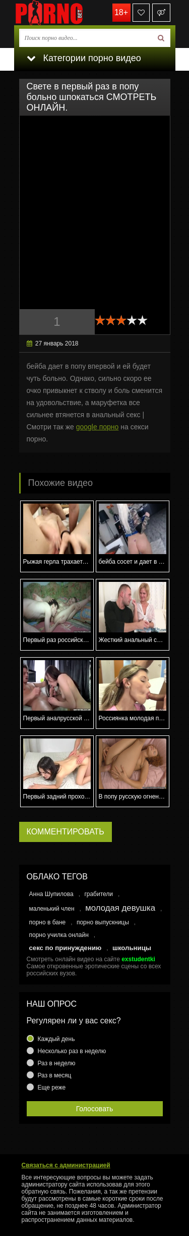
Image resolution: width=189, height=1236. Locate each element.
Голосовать (94, 1109)
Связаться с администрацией (66, 1165)
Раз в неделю (57, 1063)
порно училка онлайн (59, 934)
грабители (98, 894)
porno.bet (64, 12)
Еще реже (52, 1087)
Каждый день (56, 1039)
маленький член (52, 908)
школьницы (131, 948)
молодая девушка (120, 908)
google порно (97, 427)
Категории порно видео (84, 58)
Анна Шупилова (51, 894)
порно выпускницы (103, 922)
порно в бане (47, 922)
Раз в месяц (55, 1075)
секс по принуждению (65, 948)
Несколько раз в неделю (72, 1051)
